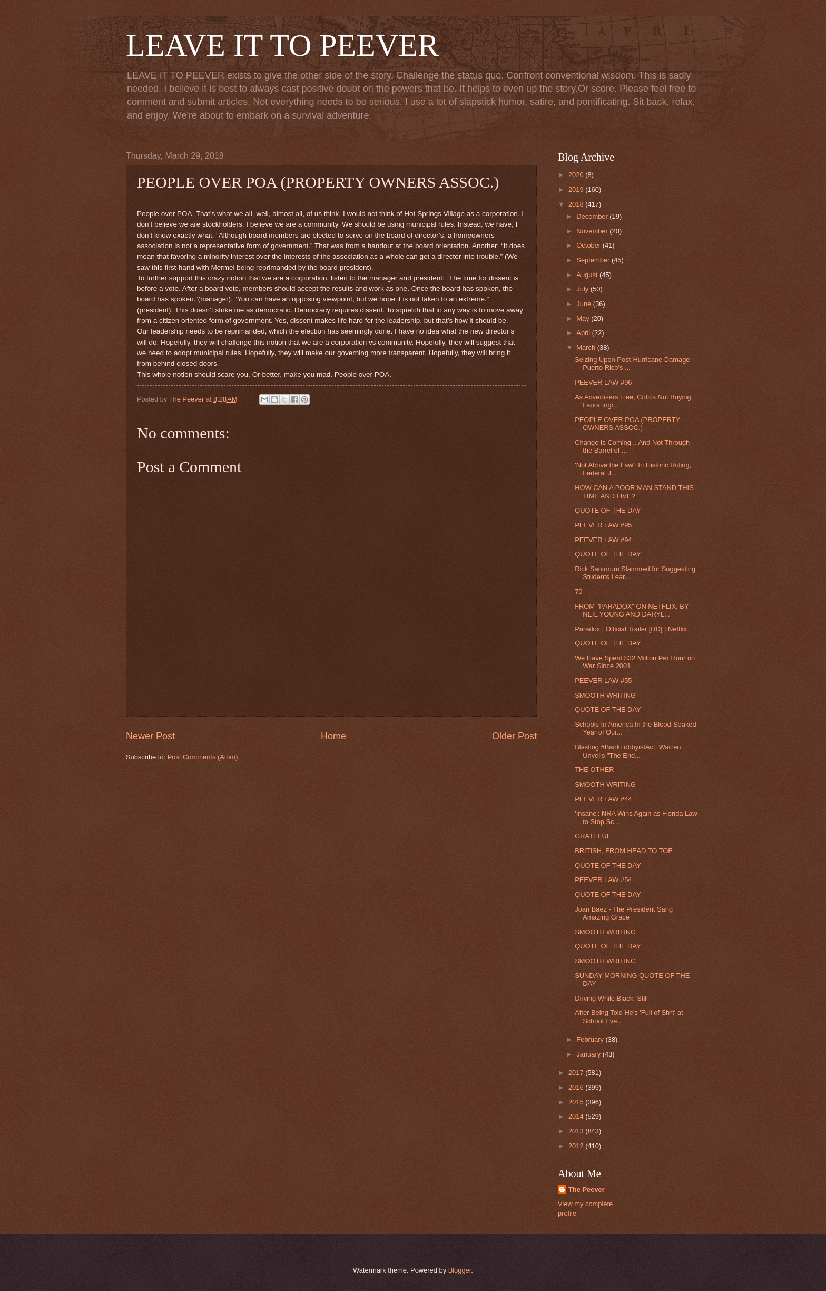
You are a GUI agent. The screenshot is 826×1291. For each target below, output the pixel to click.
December (592, 216)
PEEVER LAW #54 (603, 880)
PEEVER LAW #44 (603, 799)
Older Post (514, 736)
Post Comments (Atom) (203, 757)
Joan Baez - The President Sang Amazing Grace (624, 913)
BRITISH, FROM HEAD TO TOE (624, 851)
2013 (576, 1131)
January (589, 1054)
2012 (576, 1146)
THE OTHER (594, 770)
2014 (576, 1116)
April (584, 333)
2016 (576, 1087)
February (590, 1039)
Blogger (459, 1270)
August (587, 275)
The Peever (586, 1190)
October (589, 245)
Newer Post (150, 736)
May (583, 318)
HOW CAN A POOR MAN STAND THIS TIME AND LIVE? (634, 492)
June (584, 304)
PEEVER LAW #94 (603, 540)
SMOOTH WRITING (605, 695)
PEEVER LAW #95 (603, 525)
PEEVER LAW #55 (603, 680)
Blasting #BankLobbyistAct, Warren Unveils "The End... (628, 751)
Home (333, 736)
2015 (576, 1102)
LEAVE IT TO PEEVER (282, 45)
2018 (576, 204)
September (594, 260)
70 (578, 591)
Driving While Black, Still (611, 998)
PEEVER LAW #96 (603, 382)
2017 (576, 1073)
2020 (576, 175)
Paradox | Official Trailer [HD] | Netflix (631, 629)
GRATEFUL (593, 836)
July (583, 289)
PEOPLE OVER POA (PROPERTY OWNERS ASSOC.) (627, 424)
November (592, 231)
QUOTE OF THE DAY (608, 510)
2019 (576, 189)
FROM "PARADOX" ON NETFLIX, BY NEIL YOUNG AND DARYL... (632, 610)
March (586, 347)
